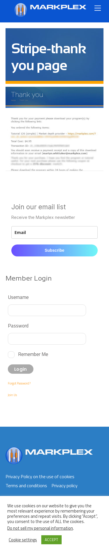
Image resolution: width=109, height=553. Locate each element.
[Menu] (97, 8)
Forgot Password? (19, 383)
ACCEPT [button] (51, 540)
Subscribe (55, 250)
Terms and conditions (26, 485)
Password (18, 325)
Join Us (12, 395)
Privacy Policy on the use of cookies (40, 476)
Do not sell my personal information (40, 528)
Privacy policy (64, 485)
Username (18, 297)
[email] (54, 232)
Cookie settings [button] (23, 540)
